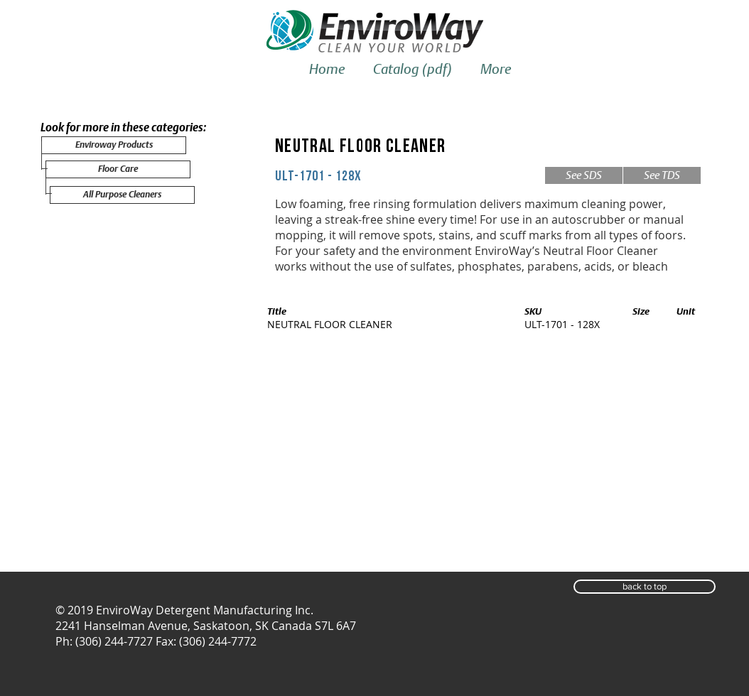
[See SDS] (584, 175)
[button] (644, 587)
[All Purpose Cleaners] (122, 195)
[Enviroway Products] (113, 145)
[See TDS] (662, 175)
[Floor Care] (117, 169)
